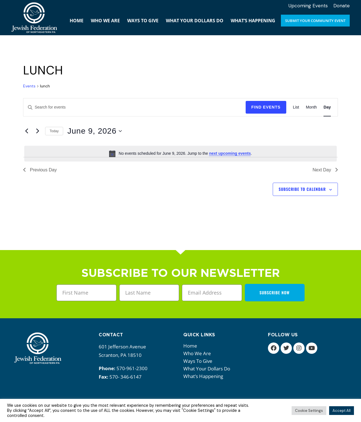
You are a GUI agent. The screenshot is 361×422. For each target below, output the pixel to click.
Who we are (198, 353)
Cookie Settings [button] (309, 410)
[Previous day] (26, 131)
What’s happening (204, 376)
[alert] (180, 154)
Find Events (266, 107)
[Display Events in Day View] (327, 107)
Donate (341, 6)
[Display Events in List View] (296, 107)
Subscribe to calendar (302, 189)
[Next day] (37, 131)
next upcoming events (230, 153)
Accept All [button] (342, 410)
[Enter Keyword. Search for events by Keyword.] (134, 107)
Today (54, 131)
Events (29, 86)
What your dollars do (208, 368)
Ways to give (199, 361)
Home (190, 346)
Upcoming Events (308, 6)
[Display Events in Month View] (311, 107)
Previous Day (40, 169)
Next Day (325, 169)
